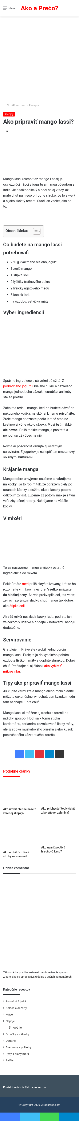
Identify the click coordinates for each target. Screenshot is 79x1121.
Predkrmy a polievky (18, 1047)
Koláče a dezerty (16, 1008)
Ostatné (11, 1040)
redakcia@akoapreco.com (30, 1087)
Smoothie (15, 1027)
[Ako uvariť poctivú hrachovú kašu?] (58, 831)
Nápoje (10, 1021)
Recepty (34, 105)
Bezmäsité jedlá (16, 1001)
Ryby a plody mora (17, 1053)
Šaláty (9, 1060)
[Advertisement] (39, 58)
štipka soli (17, 606)
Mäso (9, 1014)
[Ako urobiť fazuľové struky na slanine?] (20, 834)
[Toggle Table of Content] (34, 231)
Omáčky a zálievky (17, 1034)
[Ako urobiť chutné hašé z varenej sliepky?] (20, 793)
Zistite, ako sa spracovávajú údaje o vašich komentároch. (37, 976)
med (25, 584)
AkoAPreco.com (14, 105)
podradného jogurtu (18, 386)
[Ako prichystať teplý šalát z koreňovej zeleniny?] (58, 792)
